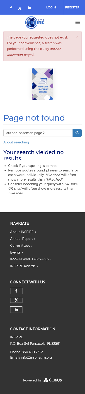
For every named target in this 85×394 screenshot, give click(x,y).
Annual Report (21, 239)
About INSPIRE (22, 232)
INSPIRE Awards (22, 266)
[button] (77, 36)
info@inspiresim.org (36, 357)
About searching (16, 142)
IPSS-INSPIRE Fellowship (29, 259)
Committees (20, 246)
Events (15, 252)
